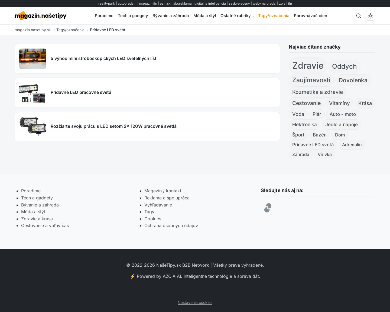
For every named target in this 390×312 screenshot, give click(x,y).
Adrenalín (352, 144)
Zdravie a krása (37, 218)
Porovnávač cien (310, 15)
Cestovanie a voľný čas (45, 225)
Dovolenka (353, 80)
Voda (298, 114)
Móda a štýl (204, 15)
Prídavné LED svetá (313, 144)
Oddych (344, 66)
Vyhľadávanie (158, 205)
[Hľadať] (358, 16)
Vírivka (325, 154)
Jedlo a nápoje (341, 124)
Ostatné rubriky (235, 15)
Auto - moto (343, 114)
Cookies (152, 218)
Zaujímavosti (311, 80)
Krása (365, 103)
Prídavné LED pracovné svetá (81, 92)
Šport (298, 135)
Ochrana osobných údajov (171, 225)
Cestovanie (306, 103)
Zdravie (308, 65)
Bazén (320, 135)
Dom (340, 135)
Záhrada (300, 154)
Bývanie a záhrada (170, 15)
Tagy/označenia (274, 15)
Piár (317, 114)
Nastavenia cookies (195, 302)
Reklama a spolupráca (167, 197)
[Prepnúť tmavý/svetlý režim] (370, 16)
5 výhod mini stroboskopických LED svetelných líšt (104, 58)
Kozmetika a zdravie (317, 92)
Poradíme (104, 15)
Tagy (149, 211)
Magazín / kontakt (162, 190)
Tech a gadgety (133, 15)
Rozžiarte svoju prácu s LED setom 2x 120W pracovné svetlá (114, 126)
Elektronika (304, 124)
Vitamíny (339, 103)
